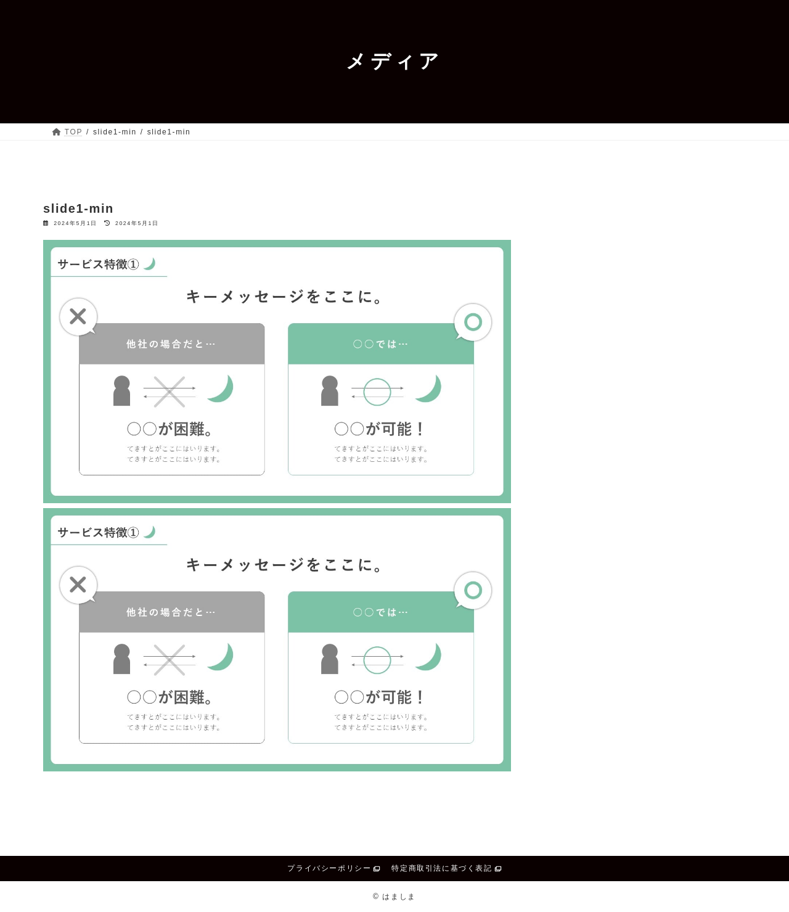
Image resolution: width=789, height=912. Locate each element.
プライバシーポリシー (329, 868)
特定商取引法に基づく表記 (441, 868)
